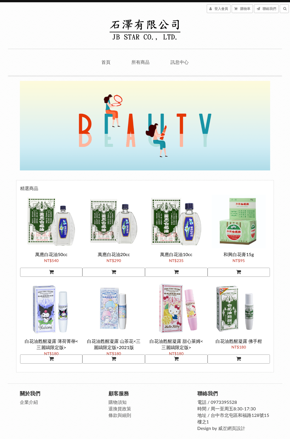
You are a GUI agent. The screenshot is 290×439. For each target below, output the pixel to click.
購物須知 (118, 401)
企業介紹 (29, 401)
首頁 (105, 62)
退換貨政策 (120, 407)
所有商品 (140, 62)
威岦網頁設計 (232, 427)
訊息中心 (179, 62)
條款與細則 (120, 414)
